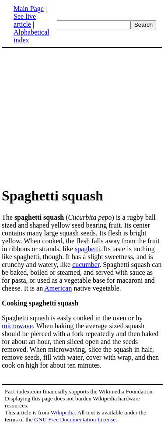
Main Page (29, 8)
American (58, 288)
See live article (25, 20)
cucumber (85, 264)
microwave (17, 326)
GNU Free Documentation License (74, 419)
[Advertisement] (75, 117)
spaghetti (87, 249)
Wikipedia (63, 412)
